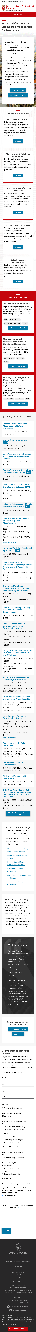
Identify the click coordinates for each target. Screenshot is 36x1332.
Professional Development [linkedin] (19, 1307)
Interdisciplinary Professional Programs (20, 7)
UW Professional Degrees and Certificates (18, 1290)
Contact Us (18, 1034)
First (3, 1084)
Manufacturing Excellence (14, 1158)
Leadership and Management (15, 1140)
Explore (18, 141)
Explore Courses (18, 90)
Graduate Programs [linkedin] (19, 1310)
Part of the (18, 1262)
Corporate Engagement (18, 1272)
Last (3, 1092)
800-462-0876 (25, 1303)
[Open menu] (18, 14)
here (18, 1207)
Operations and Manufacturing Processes (14, 1122)
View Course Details (18, 328)
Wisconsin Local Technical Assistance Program (18, 1292)
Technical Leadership (12, 1174)
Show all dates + (9, 542)
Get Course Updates (18, 95)
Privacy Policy (18, 1277)
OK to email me (10, 1196)
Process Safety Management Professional (13, 1164)
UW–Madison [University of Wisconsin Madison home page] (13, 1)
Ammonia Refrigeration (13, 1108)
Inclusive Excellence (18, 1275)
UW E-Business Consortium (18, 1288)
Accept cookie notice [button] (18, 1329)
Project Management (12, 1142)
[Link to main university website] (18, 1256)
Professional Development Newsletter (17, 1184)
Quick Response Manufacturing (16, 1129)
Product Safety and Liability (14, 1127)
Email (4, 1096)
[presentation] (16, 1217)
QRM (6, 1171)
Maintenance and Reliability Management (12, 1114)
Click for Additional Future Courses (18, 813)
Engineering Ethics (11, 1137)
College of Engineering (18, 1285)
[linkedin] (8, 1306)
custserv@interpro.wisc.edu (20, 1300)
